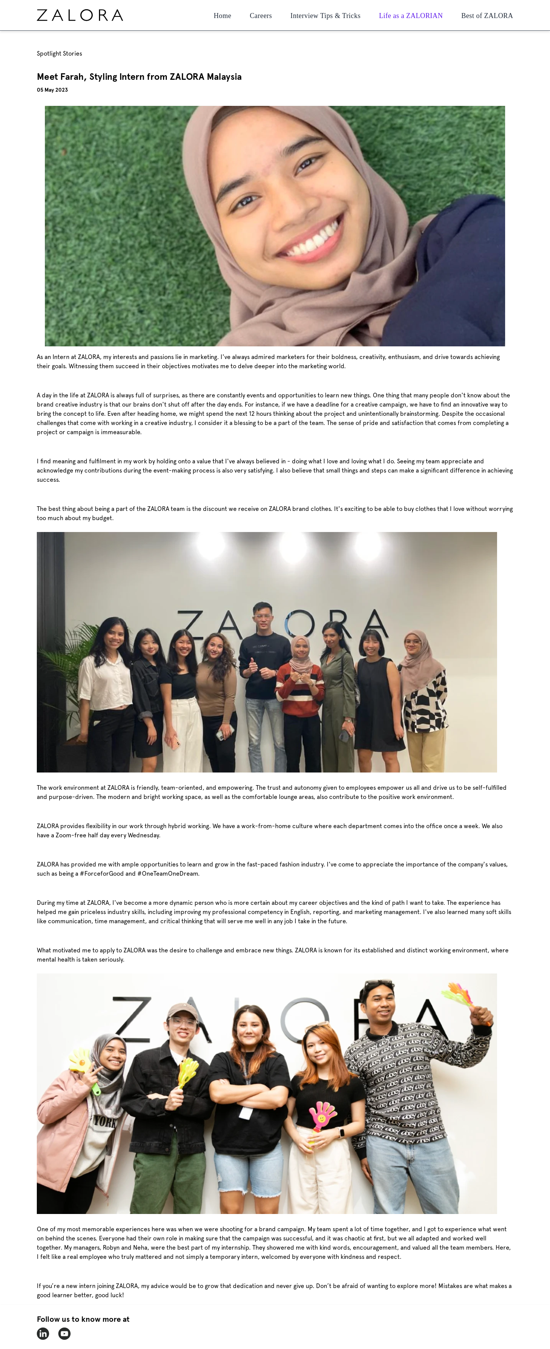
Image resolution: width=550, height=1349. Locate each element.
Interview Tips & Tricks (325, 16)
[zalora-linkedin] (43, 1334)
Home (222, 16)
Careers (261, 16)
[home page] (94, 15)
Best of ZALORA (487, 16)
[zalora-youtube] (64, 1334)
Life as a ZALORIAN (411, 16)
